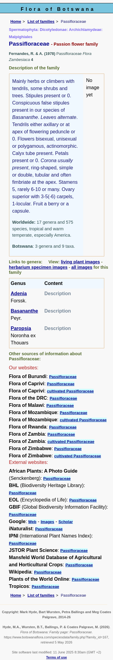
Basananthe (24, 310)
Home (16, 21)
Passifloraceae (63, 376)
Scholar (65, 521)
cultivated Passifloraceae (70, 391)
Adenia (19, 293)
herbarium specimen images (38, 267)
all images (82, 267)
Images (47, 521)
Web (32, 521)
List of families (41, 21)
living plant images (80, 261)
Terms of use (56, 657)
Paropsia (21, 328)
